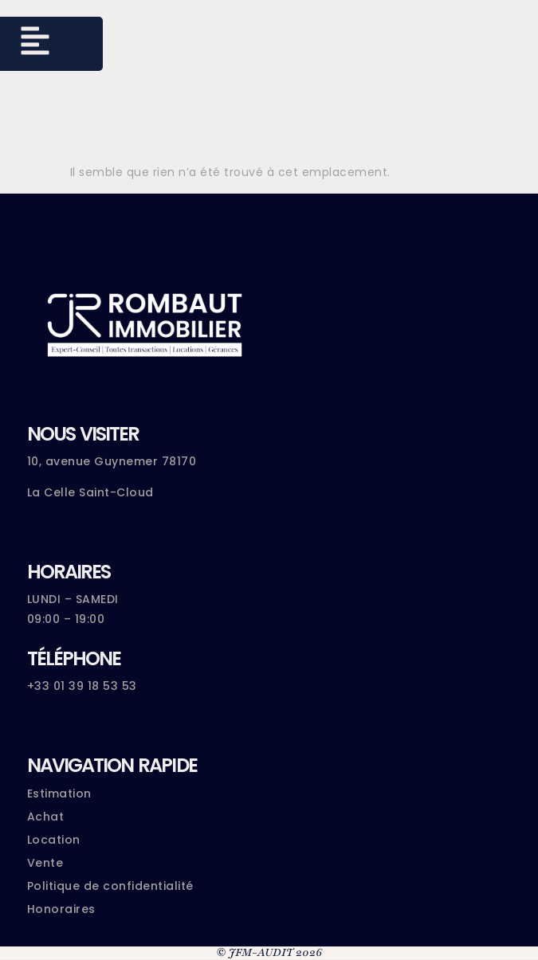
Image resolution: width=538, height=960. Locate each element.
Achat (46, 817)
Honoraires (61, 909)
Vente (45, 863)
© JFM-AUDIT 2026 (269, 952)
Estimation (59, 793)
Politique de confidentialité (110, 886)
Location (54, 840)
